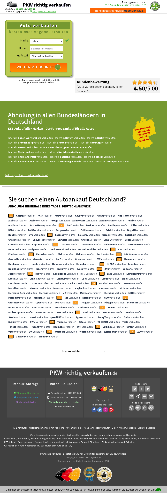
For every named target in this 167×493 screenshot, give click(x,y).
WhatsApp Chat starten (27, 392)
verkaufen (25, 215)
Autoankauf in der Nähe (77, 427)
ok (159, 490)
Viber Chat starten (27, 402)
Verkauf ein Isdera (146, 427)
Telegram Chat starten (27, 397)
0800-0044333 (74, 392)
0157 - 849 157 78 (27, 9)
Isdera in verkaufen (30, 137)
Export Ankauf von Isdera (124, 427)
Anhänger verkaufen (100, 427)
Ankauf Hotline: (56, 397)
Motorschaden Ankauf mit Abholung (46, 427)
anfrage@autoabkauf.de (44, 11)
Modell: (23, 48)
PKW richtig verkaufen (47, 5)
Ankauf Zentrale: (59, 392)
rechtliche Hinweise (81, 460)
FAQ (107, 460)
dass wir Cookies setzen (142, 489)
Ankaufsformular (66, 406)
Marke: (24, 40)
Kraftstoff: (22, 55)
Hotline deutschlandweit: (117, 11)
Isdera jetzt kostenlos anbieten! (26, 175)
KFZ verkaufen (20, 427)
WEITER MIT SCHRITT (39, 67)
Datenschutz (64, 460)
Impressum (97, 460)
